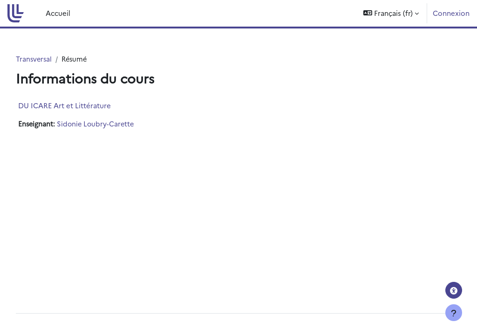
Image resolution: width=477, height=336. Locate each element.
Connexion (451, 13)
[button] (391, 13)
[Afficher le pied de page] (453, 312)
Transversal (51, 59)
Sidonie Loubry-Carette (114, 124)
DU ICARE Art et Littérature (81, 106)
